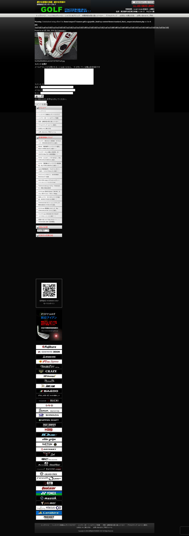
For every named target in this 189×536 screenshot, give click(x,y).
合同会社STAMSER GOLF (95, 534)
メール (38, 93)
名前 (37, 90)
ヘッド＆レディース (55, 15)
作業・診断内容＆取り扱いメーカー (48, 124)
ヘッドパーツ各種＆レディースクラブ (49, 117)
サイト (37, 96)
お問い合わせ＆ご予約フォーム (47, 135)
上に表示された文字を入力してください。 (51, 102)
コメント (39, 87)
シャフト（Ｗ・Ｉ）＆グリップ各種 (48, 121)
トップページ (41, 15)
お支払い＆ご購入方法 (44, 131)
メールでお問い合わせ (143, 2)
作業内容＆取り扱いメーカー (92, 15)
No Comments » (60, 30)
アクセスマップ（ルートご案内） (47, 128)
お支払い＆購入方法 (127, 15)
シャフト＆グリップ (72, 15)
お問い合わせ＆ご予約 (145, 15)
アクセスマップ (111, 15)
